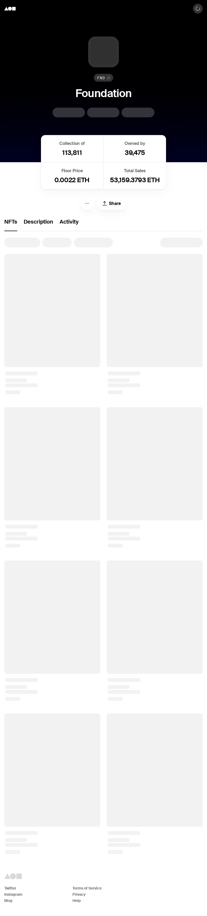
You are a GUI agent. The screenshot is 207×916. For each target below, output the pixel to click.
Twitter (10, 888)
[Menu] (87, 203)
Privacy (79, 894)
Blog (8, 900)
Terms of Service (87, 888)
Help (77, 900)
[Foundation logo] (10, 9)
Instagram (13, 894)
